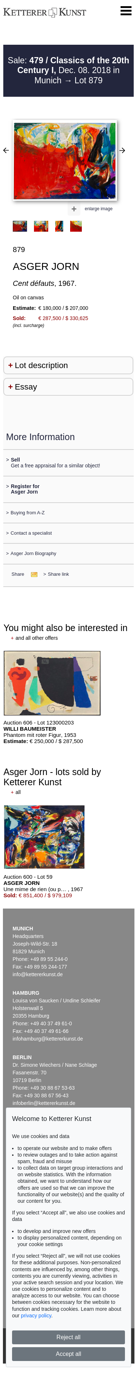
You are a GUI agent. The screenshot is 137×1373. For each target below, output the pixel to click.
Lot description (41, 365)
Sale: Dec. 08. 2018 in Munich (68, 70)
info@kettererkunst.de (38, 974)
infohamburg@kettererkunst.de (48, 1039)
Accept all (68, 1354)
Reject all (69, 1337)
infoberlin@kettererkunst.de (44, 1103)
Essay (26, 386)
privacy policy (36, 1315)
